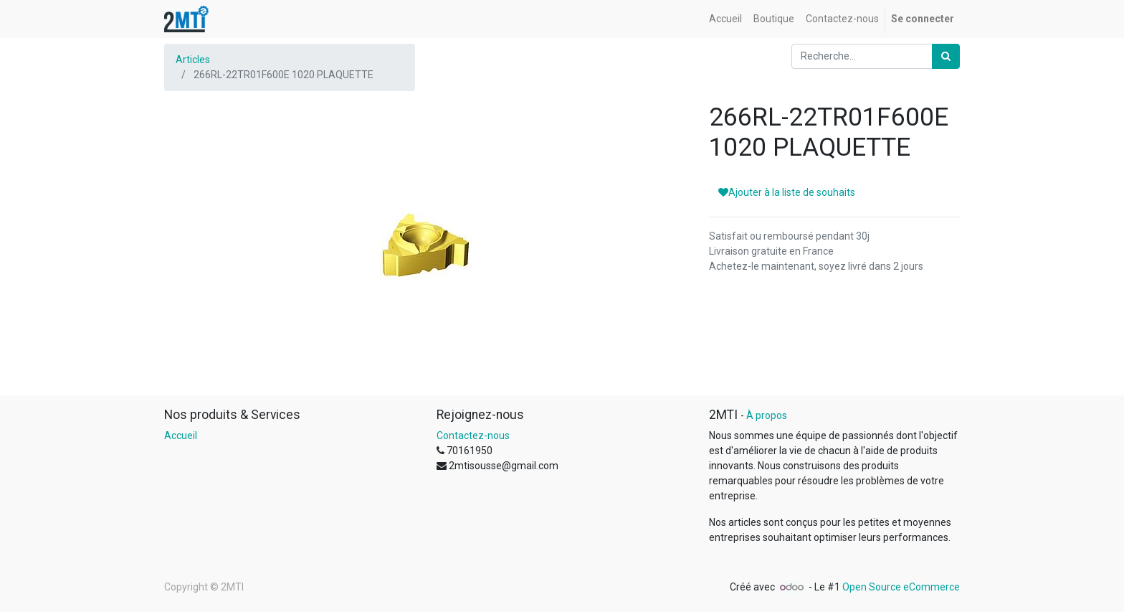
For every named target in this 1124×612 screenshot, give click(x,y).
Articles (193, 59)
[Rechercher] (946, 56)
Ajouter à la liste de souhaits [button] (786, 192)
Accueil (180, 435)
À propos (766, 415)
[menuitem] (725, 19)
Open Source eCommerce (901, 587)
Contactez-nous (473, 435)
